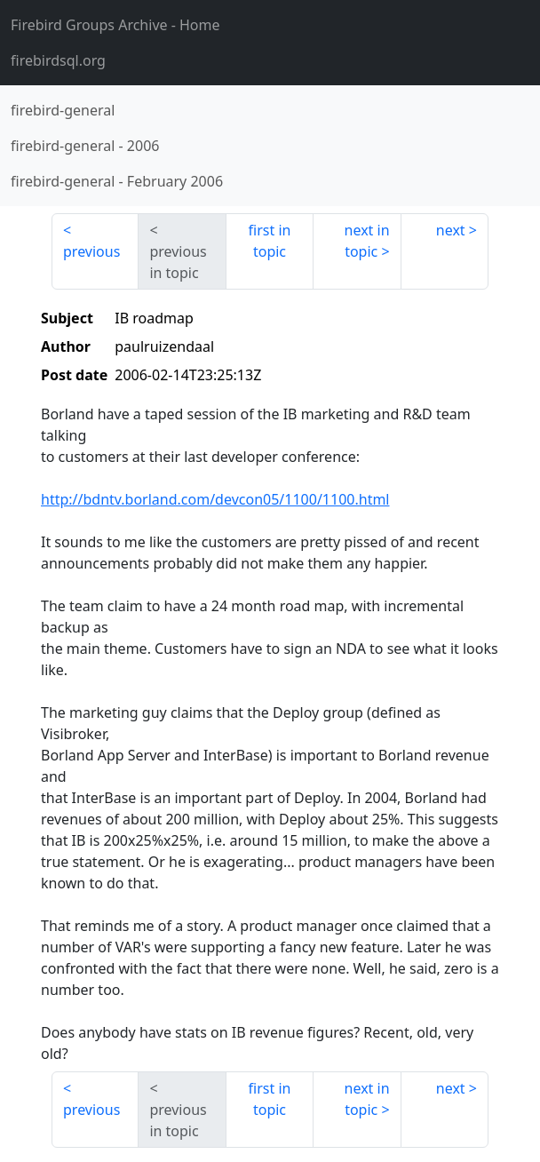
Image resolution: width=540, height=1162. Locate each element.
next (450, 230)
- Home (115, 25)
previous (91, 251)
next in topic (367, 240)
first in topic (270, 240)
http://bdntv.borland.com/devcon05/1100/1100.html (215, 499)
